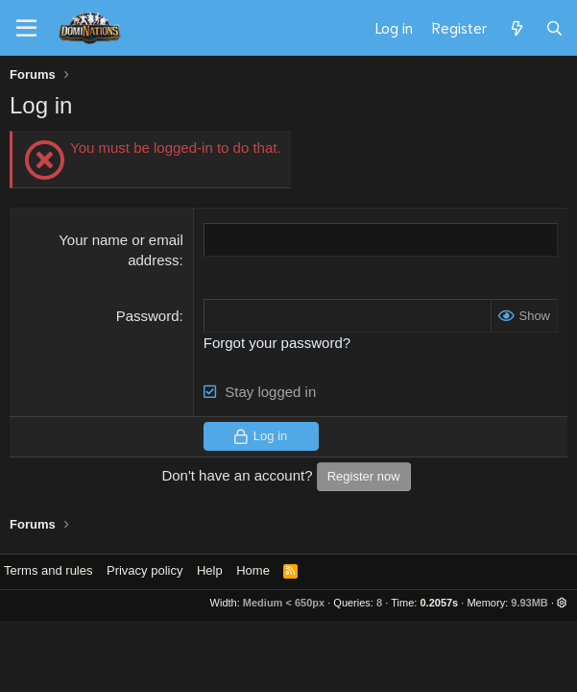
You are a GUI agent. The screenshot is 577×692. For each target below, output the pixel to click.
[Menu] (26, 29)
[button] (562, 602)
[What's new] (516, 28)
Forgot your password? (277, 342)
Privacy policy (144, 570)
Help (210, 570)
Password (148, 316)
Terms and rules (48, 570)
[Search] (554, 28)
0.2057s (439, 602)
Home (253, 570)
